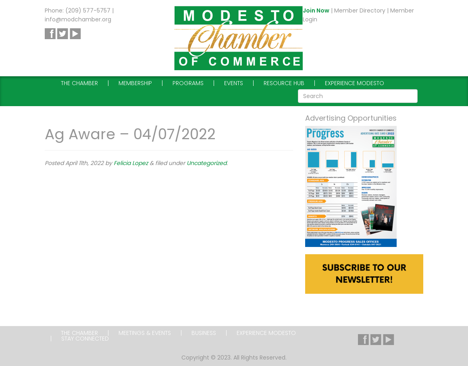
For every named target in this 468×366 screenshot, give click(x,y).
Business (203, 333)
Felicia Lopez (131, 163)
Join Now (316, 10)
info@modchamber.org (78, 19)
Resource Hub (284, 83)
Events (233, 83)
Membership (135, 83)
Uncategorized (207, 163)
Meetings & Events (145, 333)
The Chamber (79, 83)
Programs (188, 83)
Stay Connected (85, 338)
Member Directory (359, 10)
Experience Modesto (354, 83)
